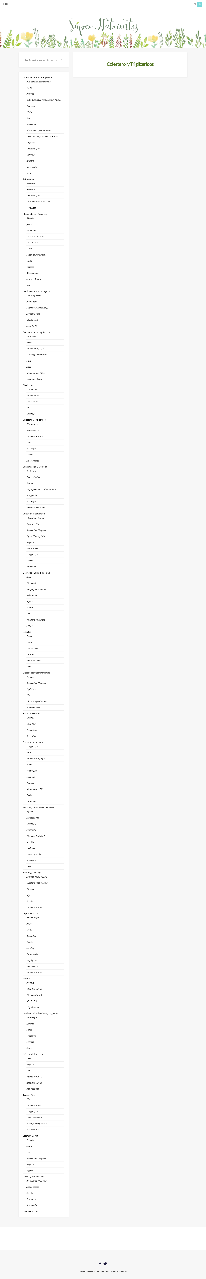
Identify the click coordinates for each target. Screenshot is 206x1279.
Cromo (29, 636)
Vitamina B (31, 583)
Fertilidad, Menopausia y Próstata (38, 807)
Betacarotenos (32, 548)
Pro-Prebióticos (33, 707)
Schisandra (31, 336)
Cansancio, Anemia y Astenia (36, 332)
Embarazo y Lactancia (33, 742)
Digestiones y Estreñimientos (36, 672)
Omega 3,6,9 (32, 1111)
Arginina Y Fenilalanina (36, 876)
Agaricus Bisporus (34, 279)
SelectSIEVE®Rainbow (36, 254)
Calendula (30, 723)
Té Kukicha (31, 207)
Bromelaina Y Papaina (36, 1181)
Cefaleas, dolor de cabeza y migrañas (40, 1013)
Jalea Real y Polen (34, 989)
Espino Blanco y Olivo (35, 536)
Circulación (28, 385)
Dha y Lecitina (32, 1088)
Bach (28, 752)
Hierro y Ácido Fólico (35, 373)
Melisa (29, 1029)
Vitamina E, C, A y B (35, 348)
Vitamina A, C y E (30, 1211)
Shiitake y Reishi (33, 295)
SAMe (28, 577)
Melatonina (31, 595)
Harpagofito (31, 167)
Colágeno (30, 106)
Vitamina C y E (32, 395)
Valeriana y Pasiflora (35, 507)
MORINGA (30, 183)
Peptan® (30, 93)
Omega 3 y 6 (32, 554)
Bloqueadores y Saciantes (35, 214)
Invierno (26, 978)
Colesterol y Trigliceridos (34, 419)
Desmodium (31, 936)
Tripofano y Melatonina (36, 882)
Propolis (30, 982)
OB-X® (29, 260)
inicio (5, 4)
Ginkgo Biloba (32, 495)
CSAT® (29, 248)
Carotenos (31, 801)
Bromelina (31, 124)
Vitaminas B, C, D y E (35, 758)
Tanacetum (31, 1036)
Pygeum (29, 811)
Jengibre (30, 160)
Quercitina (31, 736)
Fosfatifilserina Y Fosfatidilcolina (41, 489)
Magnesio (30, 142)
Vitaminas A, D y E (34, 1105)
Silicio (29, 112)
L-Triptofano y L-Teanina (37, 589)
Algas (28, 366)
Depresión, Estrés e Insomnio (36, 572)
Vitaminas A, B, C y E (35, 436)
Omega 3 (30, 413)
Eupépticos (31, 689)
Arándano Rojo (33, 313)
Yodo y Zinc (31, 770)
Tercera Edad (29, 1095)
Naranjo (30, 1023)
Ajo (27, 407)
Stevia (29, 642)
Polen (28, 342)
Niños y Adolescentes (33, 1054)
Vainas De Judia (33, 660)
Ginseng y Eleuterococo (36, 354)
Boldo (29, 923)
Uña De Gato (32, 1001)
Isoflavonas (31, 860)
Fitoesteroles (32, 401)
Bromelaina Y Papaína (36, 530)
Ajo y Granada (32, 460)
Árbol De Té (31, 326)
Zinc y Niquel (32, 648)
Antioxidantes (29, 179)
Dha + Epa (31, 448)
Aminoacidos (32, 966)
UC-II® (29, 87)
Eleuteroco (31, 471)
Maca (28, 360)
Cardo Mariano (33, 954)
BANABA (30, 218)
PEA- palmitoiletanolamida (38, 81)
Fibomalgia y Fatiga (32, 872)
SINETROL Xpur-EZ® (35, 236)
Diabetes (27, 632)
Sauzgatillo (31, 830)
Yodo (28, 1070)
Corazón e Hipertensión (34, 513)
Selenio (29, 454)
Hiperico (30, 601)
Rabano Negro (32, 917)
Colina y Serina (33, 477)
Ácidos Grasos (32, 1187)
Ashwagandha (32, 817)
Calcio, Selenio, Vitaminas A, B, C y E (42, 136)
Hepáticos (30, 842)
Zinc (28, 613)
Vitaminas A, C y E (34, 907)
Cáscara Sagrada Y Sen (36, 701)
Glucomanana (32, 273)
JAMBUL (29, 224)
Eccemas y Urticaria (32, 713)
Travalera (30, 654)
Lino (28, 1152)
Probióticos (31, 301)
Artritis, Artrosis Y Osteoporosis (37, 77)
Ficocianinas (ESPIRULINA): (38, 201)
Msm (28, 173)
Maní (28, 285)
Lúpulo (29, 625)
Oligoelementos (33, 1007)
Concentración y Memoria (35, 466)
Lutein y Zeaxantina (35, 1117)
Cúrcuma (30, 154)
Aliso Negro (31, 1017)
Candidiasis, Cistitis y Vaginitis (36, 291)
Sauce (29, 118)
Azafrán (29, 607)
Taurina (29, 483)
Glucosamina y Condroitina (38, 130)
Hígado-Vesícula (30, 913)
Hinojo (29, 764)
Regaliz (29, 1170)
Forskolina (31, 230)
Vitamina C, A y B (34, 995)
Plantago (30, 783)
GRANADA (30, 189)
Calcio (29, 795)
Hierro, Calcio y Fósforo (36, 1123)
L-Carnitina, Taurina (35, 518)
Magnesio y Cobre (34, 379)
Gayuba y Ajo (32, 319)
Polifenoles (31, 848)
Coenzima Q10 (32, 148)
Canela (29, 942)
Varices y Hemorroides (33, 1176)
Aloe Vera (30, 1146)
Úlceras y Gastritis (31, 1135)
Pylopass (30, 677)
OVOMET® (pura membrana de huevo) (43, 99)
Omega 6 (30, 717)
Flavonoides (31, 389)
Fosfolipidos (31, 960)
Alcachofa (30, 948)
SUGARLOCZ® (32, 242)
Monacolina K (32, 430)
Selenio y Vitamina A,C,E (37, 307)
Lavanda (30, 1042)
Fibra (28, 442)
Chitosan (30, 267)
